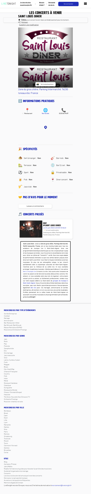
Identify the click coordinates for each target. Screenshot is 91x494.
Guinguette (8, 388)
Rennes (6, 434)
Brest (6, 413)
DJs (5, 351)
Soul (5, 358)
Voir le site (45, 111)
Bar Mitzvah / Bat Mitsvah (12, 325)
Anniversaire (8, 320)
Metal (6, 381)
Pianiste (7, 346)
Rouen (6, 441)
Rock (5, 341)
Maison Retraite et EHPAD (13, 327)
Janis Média (8, 466)
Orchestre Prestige (11, 399)
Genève (6, 448)
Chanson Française (10, 371)
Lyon (5, 422)
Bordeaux (7, 411)
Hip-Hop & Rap (9, 369)
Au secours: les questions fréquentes (17, 480)
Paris (6, 432)
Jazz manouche (9, 355)
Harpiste (7, 394)
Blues (6, 367)
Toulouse (7, 439)
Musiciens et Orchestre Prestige (15, 330)
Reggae (6, 364)
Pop (5, 344)
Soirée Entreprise (10, 314)
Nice (5, 429)
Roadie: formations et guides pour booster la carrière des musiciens (27, 469)
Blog (5, 462)
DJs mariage (8, 353)
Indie (6, 378)
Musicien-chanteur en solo (13, 401)
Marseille (7, 425)
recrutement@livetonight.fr (61, 485)
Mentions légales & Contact (13, 483)
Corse (6, 452)
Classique (7, 385)
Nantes (6, 427)
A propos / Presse (10, 464)
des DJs (33, 288)
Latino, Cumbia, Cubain (12, 360)
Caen (6, 415)
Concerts (7, 473)
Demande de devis (51, 4)
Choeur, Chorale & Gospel (13, 392)
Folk (5, 376)
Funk (5, 362)
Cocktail (7, 316)
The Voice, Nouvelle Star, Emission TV (17, 397)
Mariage (7, 318)
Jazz (5, 339)
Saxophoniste (9, 348)
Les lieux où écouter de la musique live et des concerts (23, 476)
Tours (6, 443)
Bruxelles (7, 450)
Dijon (6, 418)
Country (7, 374)
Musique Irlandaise (10, 383)
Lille (5, 420)
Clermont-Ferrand (10, 445)
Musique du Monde (10, 390)
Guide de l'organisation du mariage (16, 471)
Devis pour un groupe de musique (15, 478)
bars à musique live (29, 271)
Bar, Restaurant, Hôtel (11, 323)
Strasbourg (8, 436)
